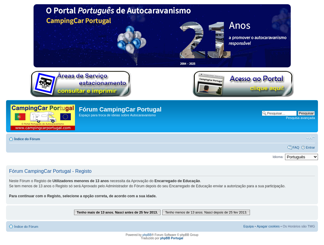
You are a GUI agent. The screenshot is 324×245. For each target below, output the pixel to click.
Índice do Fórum (27, 139)
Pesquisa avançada (300, 118)
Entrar (310, 147)
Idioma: (278, 157)
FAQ (296, 147)
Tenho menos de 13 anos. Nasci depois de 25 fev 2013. (206, 212)
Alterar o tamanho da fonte (310, 137)
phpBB (146, 235)
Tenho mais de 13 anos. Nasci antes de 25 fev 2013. (117, 212)
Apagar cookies (268, 226)
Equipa (248, 226)
